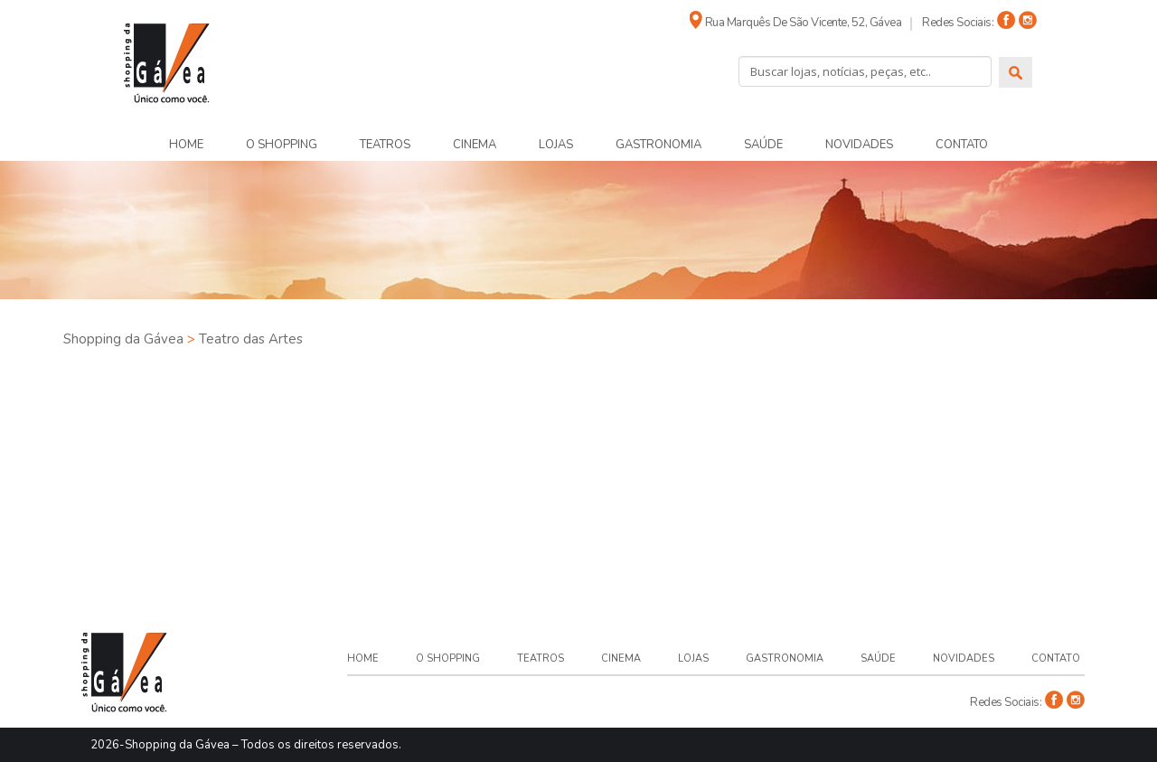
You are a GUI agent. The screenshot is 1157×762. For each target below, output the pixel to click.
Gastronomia (658, 144)
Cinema (474, 144)
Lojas (556, 144)
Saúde (763, 144)
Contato (962, 144)
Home (186, 144)
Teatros (385, 144)
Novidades (859, 144)
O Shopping (281, 144)
